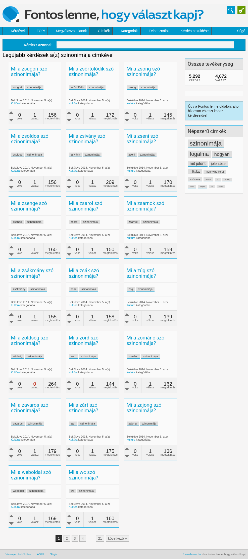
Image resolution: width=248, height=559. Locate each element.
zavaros (18, 423)
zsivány (75, 154)
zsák (74, 289)
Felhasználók (159, 31)
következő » (117, 538)
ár (218, 179)
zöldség (18, 356)
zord (73, 356)
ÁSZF (40, 554)
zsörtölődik (77, 87)
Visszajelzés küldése (18, 554)
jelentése (218, 164)
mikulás (195, 171)
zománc (133, 356)
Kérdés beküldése (194, 31)
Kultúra (15, 103)
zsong (132, 87)
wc (72, 490)
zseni (132, 154)
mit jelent (198, 163)
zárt (73, 423)
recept (208, 179)
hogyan (222, 154)
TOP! (41, 31)
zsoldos (17, 154)
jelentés (221, 186)
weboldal (18, 490)
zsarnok (133, 221)
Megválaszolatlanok (71, 31)
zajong (133, 423)
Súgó (241, 31)
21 (100, 538)
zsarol (74, 221)
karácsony (195, 179)
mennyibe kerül (215, 171)
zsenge (17, 221)
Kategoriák (129, 31)
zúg (131, 289)
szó (212, 186)
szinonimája (206, 143)
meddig (227, 179)
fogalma (199, 154)
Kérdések (18, 31)
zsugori (17, 87)
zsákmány (19, 289)
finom (192, 186)
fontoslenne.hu (192, 554)
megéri (202, 186)
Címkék (104, 31)
